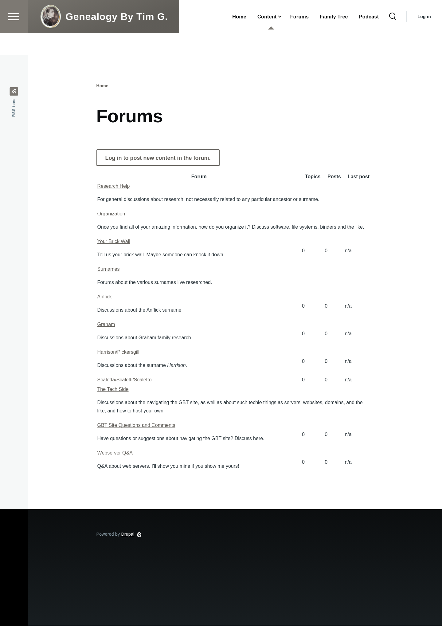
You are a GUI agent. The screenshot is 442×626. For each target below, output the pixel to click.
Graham (106, 324)
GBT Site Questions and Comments (136, 425)
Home (102, 86)
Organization (111, 214)
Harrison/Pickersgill (118, 352)
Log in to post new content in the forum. (158, 158)
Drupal (127, 534)
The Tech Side (113, 389)
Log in (424, 38)
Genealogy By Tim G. (116, 38)
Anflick (104, 297)
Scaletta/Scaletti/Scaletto (124, 380)
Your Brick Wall (113, 241)
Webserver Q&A (115, 453)
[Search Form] (392, 38)
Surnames (108, 269)
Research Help (113, 186)
